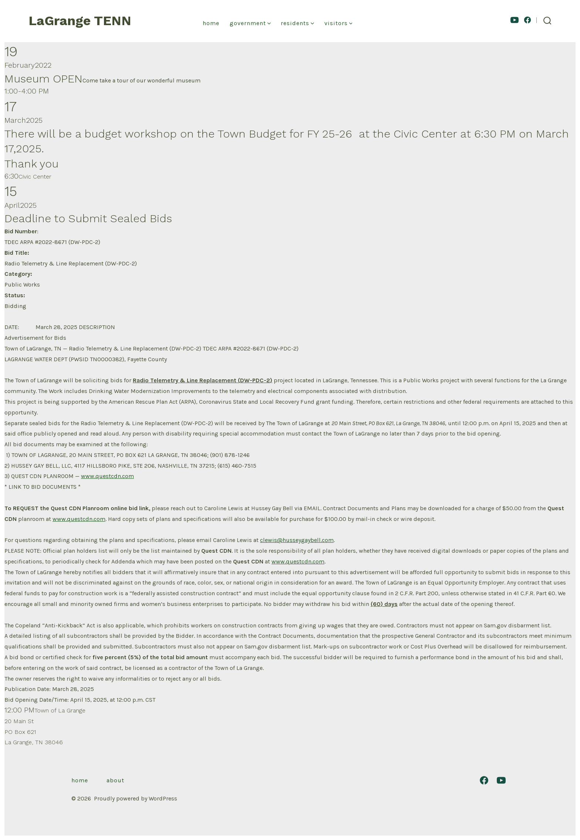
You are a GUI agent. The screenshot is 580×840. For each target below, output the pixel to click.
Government (250, 23)
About (115, 780)
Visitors (338, 23)
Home (211, 23)
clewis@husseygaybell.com (297, 539)
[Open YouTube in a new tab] (514, 20)
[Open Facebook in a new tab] (527, 20)
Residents (297, 23)
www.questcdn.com (107, 476)
